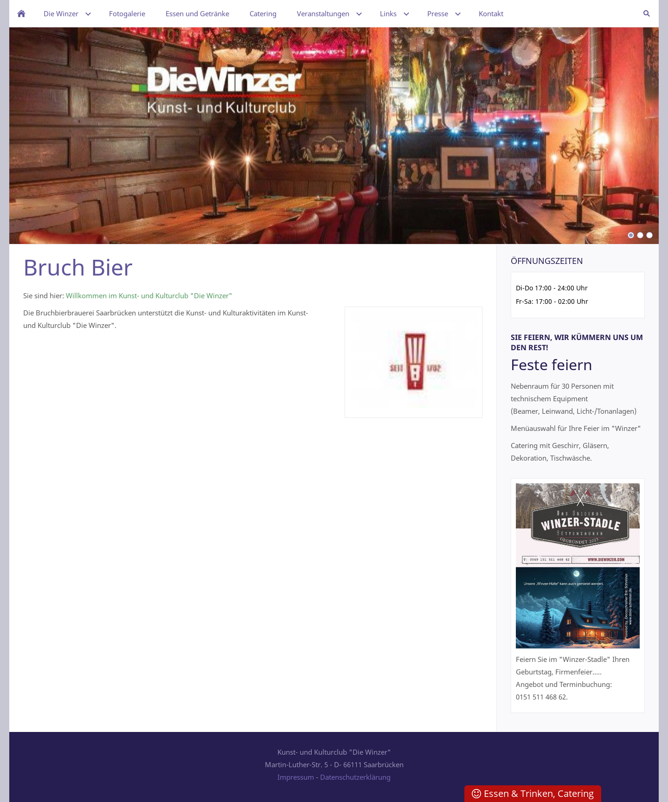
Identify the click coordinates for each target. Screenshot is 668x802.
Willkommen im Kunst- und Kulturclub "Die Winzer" (149, 295)
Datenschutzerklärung (355, 777)
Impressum (295, 777)
